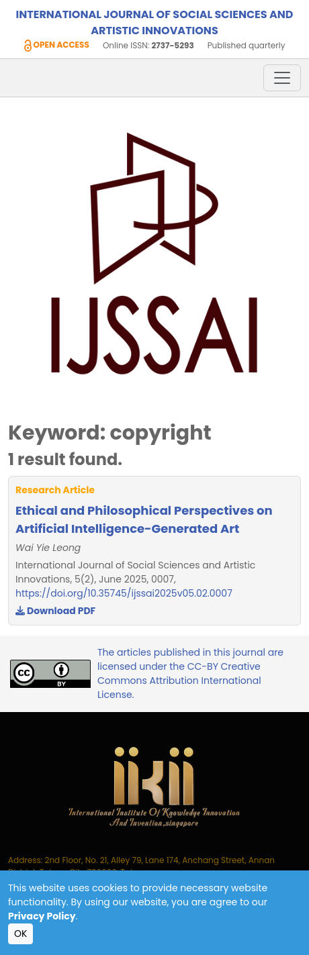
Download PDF (55, 610)
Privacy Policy (42, 916)
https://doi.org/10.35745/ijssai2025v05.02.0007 (123, 593)
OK (20, 933)
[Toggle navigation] (282, 77)
